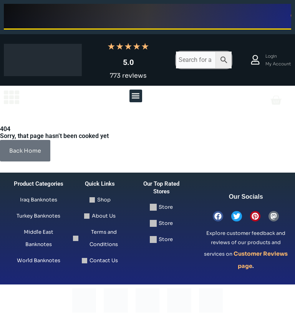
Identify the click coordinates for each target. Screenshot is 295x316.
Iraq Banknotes (38, 199)
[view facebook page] (218, 216)
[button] (135, 96)
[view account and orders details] (255, 60)
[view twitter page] (237, 216)
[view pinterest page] (255, 216)
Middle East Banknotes (38, 238)
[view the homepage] (11, 97)
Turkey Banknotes (38, 216)
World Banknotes (38, 260)
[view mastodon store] (273, 216)
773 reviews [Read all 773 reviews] (128, 76)
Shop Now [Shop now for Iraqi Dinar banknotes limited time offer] (110, 16)
